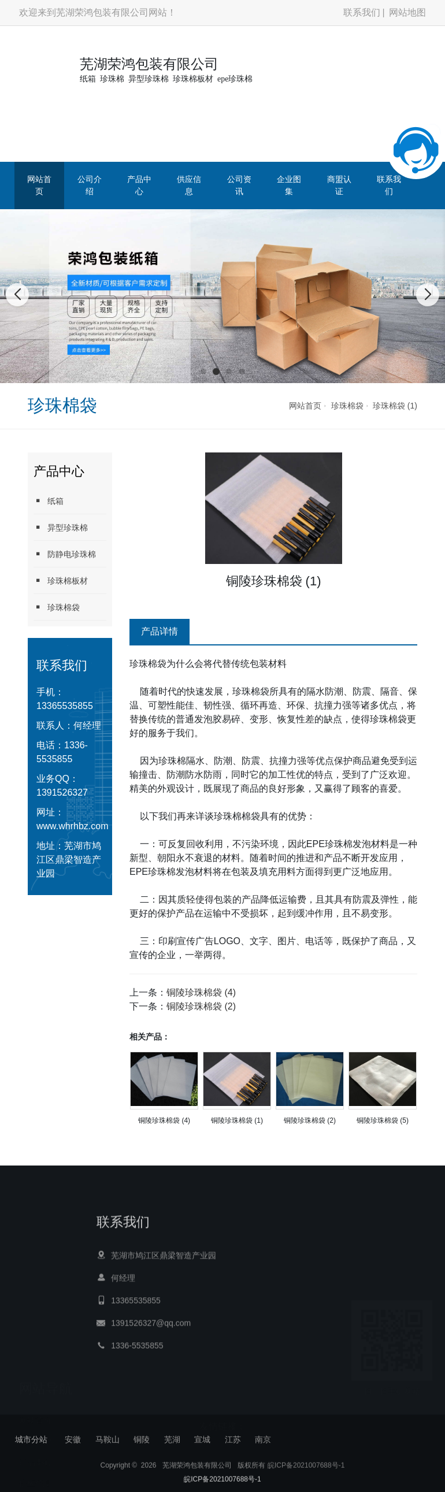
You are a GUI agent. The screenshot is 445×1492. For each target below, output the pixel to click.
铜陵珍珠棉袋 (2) (201, 1006)
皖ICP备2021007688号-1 (306, 1475)
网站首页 (39, 185)
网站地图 (407, 12)
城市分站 (31, 1439)
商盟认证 (339, 185)
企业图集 (289, 185)
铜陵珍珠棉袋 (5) (383, 1120)
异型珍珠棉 (61, 527)
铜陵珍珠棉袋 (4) (201, 992)
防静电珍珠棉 (65, 554)
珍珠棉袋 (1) (395, 405)
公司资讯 (239, 185)
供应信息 (189, 185)
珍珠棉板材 (61, 580)
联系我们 (361, 12)
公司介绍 (89, 185)
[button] (203, 371)
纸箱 (49, 501)
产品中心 (139, 185)
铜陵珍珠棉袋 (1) (237, 1120)
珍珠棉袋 (347, 405)
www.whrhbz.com (72, 826)
